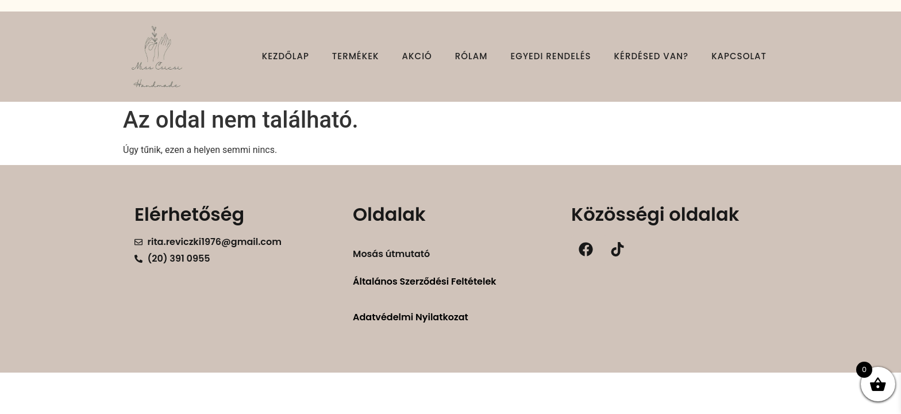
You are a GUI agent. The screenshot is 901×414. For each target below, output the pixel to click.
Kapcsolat (739, 56)
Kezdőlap (285, 56)
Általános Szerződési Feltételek (424, 281)
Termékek (355, 56)
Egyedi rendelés (550, 56)
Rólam (471, 56)
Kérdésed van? (651, 56)
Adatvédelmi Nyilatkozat (410, 317)
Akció (417, 56)
